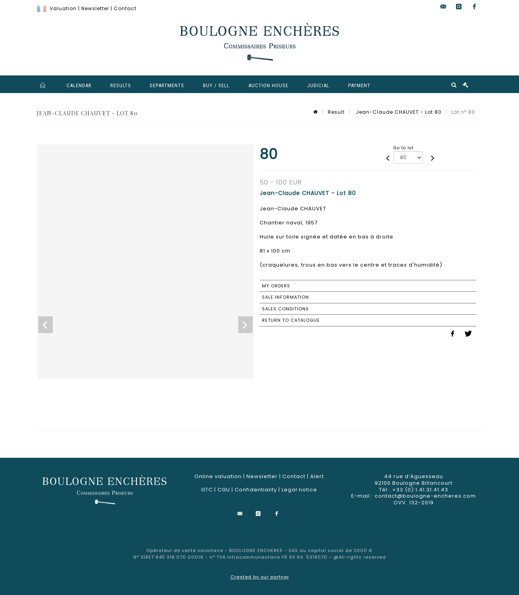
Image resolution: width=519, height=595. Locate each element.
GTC (207, 489)
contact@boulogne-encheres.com (425, 496)
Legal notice (299, 489)
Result (336, 112)
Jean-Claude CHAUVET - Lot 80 (398, 112)
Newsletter (95, 8)
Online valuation (218, 476)
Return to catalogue (291, 320)
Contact (125, 8)
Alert (317, 476)
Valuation (63, 8)
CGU (223, 489)
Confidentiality (256, 489)
